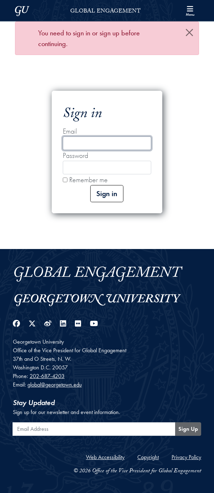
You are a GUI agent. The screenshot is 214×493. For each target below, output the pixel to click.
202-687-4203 (47, 376)
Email (70, 131)
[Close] (189, 32)
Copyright (148, 457)
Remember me (85, 179)
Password (75, 155)
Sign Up (188, 429)
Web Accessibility (105, 457)
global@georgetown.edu (54, 384)
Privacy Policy (186, 457)
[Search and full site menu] (190, 10)
